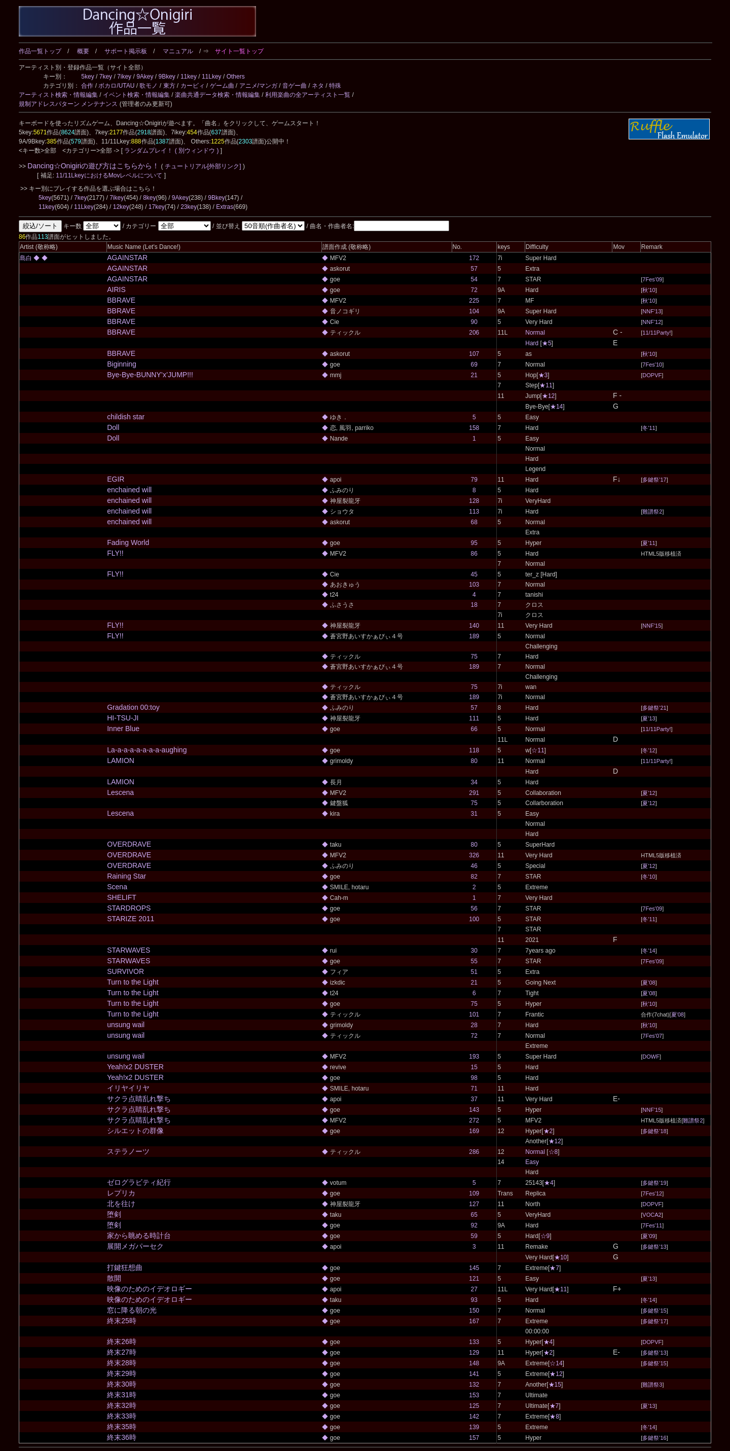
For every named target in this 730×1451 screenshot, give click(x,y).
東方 (169, 85)
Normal (535, 332)
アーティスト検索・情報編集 (58, 94)
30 (474, 950)
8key (149, 197)
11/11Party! (656, 333)
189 (474, 636)
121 (474, 1278)
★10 (560, 1257)
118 (474, 750)
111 (474, 718)
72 (474, 290)
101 (474, 1014)
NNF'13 (651, 311)
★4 (549, 1182)
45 (474, 574)
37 (474, 1099)
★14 (556, 406)
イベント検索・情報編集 (136, 94)
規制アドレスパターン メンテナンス (68, 103)
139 (474, 1427)
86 (474, 553)
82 (474, 876)
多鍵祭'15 (654, 1311)
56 (474, 908)
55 (474, 961)
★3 (543, 375)
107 (474, 353)
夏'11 (648, 543)
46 (474, 865)
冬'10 (648, 877)
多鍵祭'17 (654, 480)
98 (474, 1077)
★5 (547, 343)
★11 (545, 385)
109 (474, 1193)
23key (188, 206)
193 (474, 1056)
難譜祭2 (652, 512)
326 (474, 855)
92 (474, 1225)
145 (474, 1268)
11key (188, 76)
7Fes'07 (652, 1036)
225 (474, 300)
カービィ (192, 85)
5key (87, 76)
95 (474, 543)
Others (236, 76)
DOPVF (652, 375)
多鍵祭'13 (654, 1247)
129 (474, 1352)
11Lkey (212, 76)
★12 (548, 396)
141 (474, 1373)
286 (474, 1151)
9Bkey (167, 76)
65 (474, 1214)
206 (474, 332)
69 (474, 364)
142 (474, 1416)
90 (474, 321)
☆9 (545, 1236)
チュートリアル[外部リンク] (203, 166)
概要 (83, 51)
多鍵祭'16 (654, 1438)
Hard (531, 343)
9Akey (144, 76)
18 (474, 604)
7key (105, 76)
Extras (224, 206)
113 (474, 511)
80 (474, 761)
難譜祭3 (652, 1385)
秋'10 (648, 290)
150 (474, 1310)
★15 (555, 1384)
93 (474, 1299)
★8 (554, 1416)
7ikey (124, 76)
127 (474, 1204)
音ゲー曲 (294, 85)
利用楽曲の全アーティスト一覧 (307, 94)
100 (474, 919)
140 (474, 625)
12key (121, 206)
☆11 (537, 750)
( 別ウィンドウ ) (197, 150)
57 (474, 268)
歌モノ (148, 85)
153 (474, 1395)
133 (474, 1342)
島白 (26, 258)
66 (474, 729)
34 (474, 782)
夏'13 (648, 718)
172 (474, 258)
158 (474, 427)
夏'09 (648, 1236)
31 (474, 813)
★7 (554, 1268)
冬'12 (648, 750)
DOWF (651, 1057)
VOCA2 (651, 1215)
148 (474, 1363)
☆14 (556, 1363)
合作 (87, 85)
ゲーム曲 (222, 85)
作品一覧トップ (40, 51)
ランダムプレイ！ (149, 150)
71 (474, 1088)
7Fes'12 (652, 1193)
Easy (532, 1162)
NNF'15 (651, 626)
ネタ (318, 85)
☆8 (553, 1151)
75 (474, 656)
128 (474, 500)
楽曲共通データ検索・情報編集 (217, 94)
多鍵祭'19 (654, 1183)
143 (474, 1109)
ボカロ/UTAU (116, 85)
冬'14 (648, 951)
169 (474, 1131)
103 (474, 584)
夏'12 (648, 793)
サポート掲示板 (125, 51)
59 (474, 1236)
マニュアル (178, 51)
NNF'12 (651, 322)
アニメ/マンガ (258, 85)
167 (474, 1321)
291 (474, 792)
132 (474, 1384)
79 (474, 479)
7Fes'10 (652, 364)
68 (474, 522)
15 (474, 1067)
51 (474, 971)
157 (474, 1437)
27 (474, 1289)
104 (474, 311)
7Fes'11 (652, 1225)
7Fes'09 (652, 279)
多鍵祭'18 (654, 1131)
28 (474, 1025)
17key (157, 206)
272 (474, 1120)
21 (474, 375)
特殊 (335, 85)
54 (474, 279)
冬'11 (648, 428)
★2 (548, 1131)
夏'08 (648, 983)
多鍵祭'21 (654, 708)
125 (474, 1405)
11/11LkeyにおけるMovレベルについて (110, 175)
